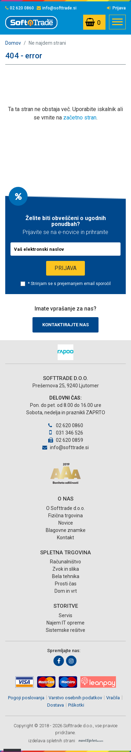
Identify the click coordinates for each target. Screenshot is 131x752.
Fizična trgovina (65, 515)
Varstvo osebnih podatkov (75, 697)
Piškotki (76, 705)
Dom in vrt (65, 591)
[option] (65, 352)
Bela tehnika (65, 576)
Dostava (55, 705)
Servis (65, 615)
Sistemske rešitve (65, 630)
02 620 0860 (19, 8)
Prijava (116, 8)
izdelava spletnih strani (51, 740)
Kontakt (65, 537)
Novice (65, 523)
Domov (13, 43)
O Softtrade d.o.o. (65, 508)
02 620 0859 (65, 440)
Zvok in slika (65, 569)
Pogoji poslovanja (26, 697)
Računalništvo (65, 561)
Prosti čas (66, 583)
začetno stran (79, 117)
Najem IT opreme (65, 623)
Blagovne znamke (66, 530)
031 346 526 (65, 433)
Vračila (113, 697)
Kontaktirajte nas (65, 324)
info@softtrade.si (57, 8)
